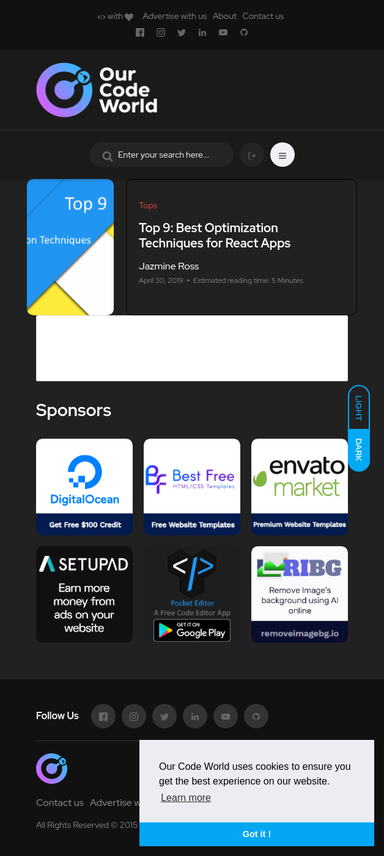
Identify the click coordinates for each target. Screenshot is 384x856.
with (115, 15)
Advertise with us (174, 15)
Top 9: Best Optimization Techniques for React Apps (214, 235)
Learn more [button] (186, 797)
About (225, 15)
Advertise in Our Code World (117, 323)
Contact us (263, 15)
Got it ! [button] (257, 834)
